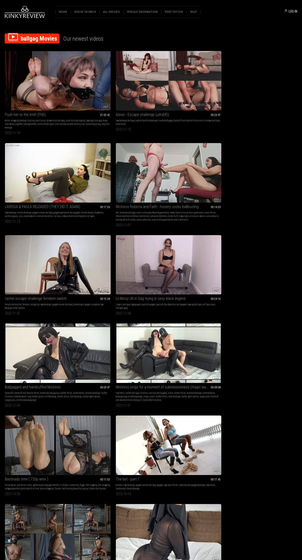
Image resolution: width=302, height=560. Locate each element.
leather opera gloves (99, 176)
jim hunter (76, 306)
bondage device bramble (152, 446)
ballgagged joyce (277, 242)
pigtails (186, 309)
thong (281, 306)
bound (161, 95)
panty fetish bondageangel (217, 449)
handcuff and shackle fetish (86, 165)
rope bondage (70, 91)
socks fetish (223, 95)
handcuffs (68, 165)
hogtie (261, 235)
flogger (216, 169)
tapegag (208, 376)
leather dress (70, 176)
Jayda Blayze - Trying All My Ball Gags (151, 296)
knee (166, 442)
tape (17, 442)
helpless (213, 239)
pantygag (153, 306)
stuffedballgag (164, 306)
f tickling (113, 439)
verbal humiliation (191, 95)
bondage (23, 91)
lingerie (8, 165)
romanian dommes (219, 98)
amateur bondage (102, 169)
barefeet (204, 239)
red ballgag (256, 242)
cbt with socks (189, 105)
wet (142, 235)
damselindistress (164, 98)
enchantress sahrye (132, 242)
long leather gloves (95, 172)
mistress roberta (207, 102)
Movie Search (85, 11)
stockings (191, 91)
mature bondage (198, 449)
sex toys (160, 165)
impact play (194, 102)
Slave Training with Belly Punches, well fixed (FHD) (151, 433)
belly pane (168, 446)
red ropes (160, 102)
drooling (31, 91)
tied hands (229, 442)
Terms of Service (136, 510)
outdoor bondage (206, 442)
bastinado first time (217, 172)
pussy (66, 169)
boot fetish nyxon (71, 309)
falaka (200, 169)
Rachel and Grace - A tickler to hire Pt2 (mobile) (91, 433)
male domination (156, 442)
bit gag (34, 169)
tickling (8, 376)
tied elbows (277, 379)
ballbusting (222, 91)
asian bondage (217, 242)
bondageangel (145, 172)
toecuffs (265, 242)
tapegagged (25, 165)
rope (292, 165)
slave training (19, 95)
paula (134, 98)
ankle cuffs (219, 442)
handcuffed (258, 239)
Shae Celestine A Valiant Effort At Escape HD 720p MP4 (210, 366)
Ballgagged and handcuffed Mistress (91, 159)
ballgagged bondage (270, 169)
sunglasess (69, 179)
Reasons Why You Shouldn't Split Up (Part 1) (151, 229)
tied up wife (19, 306)
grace (78, 442)
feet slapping (225, 169)
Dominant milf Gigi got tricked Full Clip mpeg (151, 366)
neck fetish (167, 439)
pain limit (50, 98)
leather (102, 165)
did (218, 302)
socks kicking (218, 105)
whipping (15, 91)
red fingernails (44, 379)
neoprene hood (197, 453)
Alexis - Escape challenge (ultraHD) (90, 85)
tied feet (158, 376)
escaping (279, 95)
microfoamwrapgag (251, 313)
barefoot (192, 235)
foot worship (29, 442)
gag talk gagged (38, 165)
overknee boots (80, 172)
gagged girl (266, 379)
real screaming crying (35, 102)
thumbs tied (146, 383)
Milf (193, 11)
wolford (127, 98)
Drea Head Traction (19, 229)
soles (207, 165)
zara (140, 98)
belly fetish (129, 439)
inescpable (229, 242)
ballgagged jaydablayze (148, 309)
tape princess (94, 242)
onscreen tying (228, 379)
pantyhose (135, 95)
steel (171, 442)
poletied (85, 442)
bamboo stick (189, 246)
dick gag (45, 95)
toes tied (233, 239)
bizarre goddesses (208, 95)
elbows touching (131, 379)
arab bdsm (82, 242)
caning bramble (26, 98)
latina (169, 235)
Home (63, 11)
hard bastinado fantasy (15, 102)
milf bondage (110, 172)
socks (206, 91)
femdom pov (262, 95)
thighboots (169, 95)
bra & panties (134, 306)
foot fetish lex (11, 446)
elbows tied (223, 239)
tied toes (187, 242)
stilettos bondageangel (86, 179)
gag (53, 235)
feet (21, 442)
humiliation (41, 91)
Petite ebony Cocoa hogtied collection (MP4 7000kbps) (270, 366)
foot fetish (199, 165)
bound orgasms (44, 302)
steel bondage (83, 176)
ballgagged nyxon (228, 376)
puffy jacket (35, 313)
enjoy (48, 169)
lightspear (32, 379)
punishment (188, 169)
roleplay (226, 306)
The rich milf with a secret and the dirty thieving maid (270, 433)
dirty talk (81, 235)
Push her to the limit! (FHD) (25, 85)
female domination (251, 91)
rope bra (221, 446)
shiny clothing (208, 309)
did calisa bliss (139, 246)
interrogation (94, 439)
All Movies (111, 11)
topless (254, 235)
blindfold (9, 306)
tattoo (15, 372)
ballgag (8, 95)
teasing (234, 235)
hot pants (196, 242)
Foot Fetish (174, 11)
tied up (273, 372)
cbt (184, 91)
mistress (152, 165)
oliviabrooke (275, 309)
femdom (263, 91)
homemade (196, 309)
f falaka (195, 176)
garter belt (210, 379)
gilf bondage (273, 449)
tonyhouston (248, 172)
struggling (272, 91)
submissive (136, 442)
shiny (201, 306)
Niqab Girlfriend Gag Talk (82, 229)
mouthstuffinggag (71, 95)
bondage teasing (250, 453)
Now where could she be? (202, 296)
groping (254, 302)
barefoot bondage (98, 91)
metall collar (135, 446)
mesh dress (81, 246)
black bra (24, 383)
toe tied (246, 379)
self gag (41, 169)
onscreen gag (86, 306)
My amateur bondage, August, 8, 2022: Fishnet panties (210, 433)
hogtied (29, 95)
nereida (21, 446)
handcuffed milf (37, 316)
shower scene (148, 242)
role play (203, 302)
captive (224, 309)
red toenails (28, 376)
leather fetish (76, 169)
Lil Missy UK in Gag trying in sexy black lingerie (32, 159)
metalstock (85, 98)
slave (126, 169)
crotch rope (272, 376)
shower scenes (140, 239)
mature (18, 302)
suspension (195, 239)
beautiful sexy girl (219, 176)
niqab (72, 246)
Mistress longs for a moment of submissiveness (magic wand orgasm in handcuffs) (151, 159)
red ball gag (40, 376)
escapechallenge (71, 98)
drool (174, 239)
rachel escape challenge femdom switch (270, 85)
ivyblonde (257, 169)
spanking (215, 165)
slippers (220, 439)
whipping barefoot (199, 172)
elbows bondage (154, 379)
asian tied (205, 242)
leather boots (88, 169)
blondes (246, 165)
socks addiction (204, 105)
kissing (127, 235)
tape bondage (42, 439)
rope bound (50, 376)
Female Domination (142, 11)
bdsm (7, 91)
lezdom (154, 95)
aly (57, 442)
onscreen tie (98, 306)
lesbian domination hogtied (143, 102)
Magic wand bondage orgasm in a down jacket (32, 296)
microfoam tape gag (286, 442)
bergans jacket (22, 313)
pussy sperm (23, 316)
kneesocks (213, 446)
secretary (167, 239)
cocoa (267, 383)
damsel (194, 306)
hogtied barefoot (20, 379)
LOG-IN (293, 11)
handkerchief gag (262, 446)
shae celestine (204, 383)
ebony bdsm (255, 379)
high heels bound (257, 383)
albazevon (284, 169)
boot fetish (247, 169)
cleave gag (157, 239)
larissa (127, 102)
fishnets (212, 439)
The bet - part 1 (254, 159)
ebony (107, 239)
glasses (218, 306)
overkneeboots (149, 98)
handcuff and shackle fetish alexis (95, 95)
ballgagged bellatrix (260, 309)
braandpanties (130, 309)
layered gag (200, 379)
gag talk (49, 165)
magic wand (157, 172)
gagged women (157, 91)
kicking (213, 91)
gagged (127, 95)
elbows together (111, 306)
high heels (128, 165)
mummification (42, 442)
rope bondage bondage (14, 239)
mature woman (270, 442)
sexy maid (288, 446)
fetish (186, 165)
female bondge (260, 172)
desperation (52, 91)
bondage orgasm (131, 172)
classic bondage (143, 91)
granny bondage (286, 449)
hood (75, 242)
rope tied (9, 379)
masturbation (70, 235)
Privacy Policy (168, 510)
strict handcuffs (256, 246)
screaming (208, 169)
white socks (188, 446)
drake (52, 95)
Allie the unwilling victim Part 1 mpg (210, 229)
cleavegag (273, 306)
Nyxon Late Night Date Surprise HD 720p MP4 (91, 296)
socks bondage (201, 446)
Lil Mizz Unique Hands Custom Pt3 (90, 366)
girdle (219, 379)
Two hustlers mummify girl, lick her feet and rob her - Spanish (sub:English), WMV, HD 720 (32, 433)
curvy (79, 239)
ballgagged (145, 95)
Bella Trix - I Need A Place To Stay (268, 296)
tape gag (36, 95)
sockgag (168, 302)
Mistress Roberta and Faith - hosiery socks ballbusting (210, 85)
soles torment (40, 98)
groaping (263, 449)
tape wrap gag (277, 446)
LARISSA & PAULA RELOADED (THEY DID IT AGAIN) (151, 85)
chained (267, 239)
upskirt (253, 376)
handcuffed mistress (156, 179)
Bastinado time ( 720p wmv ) (204, 159)
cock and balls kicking (225, 102)
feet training (205, 176)
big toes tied (69, 442)
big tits (67, 302)
